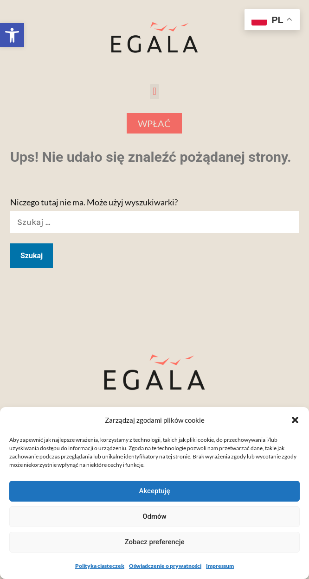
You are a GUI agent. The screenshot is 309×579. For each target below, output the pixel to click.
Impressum (220, 565)
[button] (12, 35)
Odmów (154, 516)
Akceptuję (154, 491)
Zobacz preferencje (155, 542)
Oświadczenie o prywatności (165, 565)
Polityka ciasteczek (99, 565)
